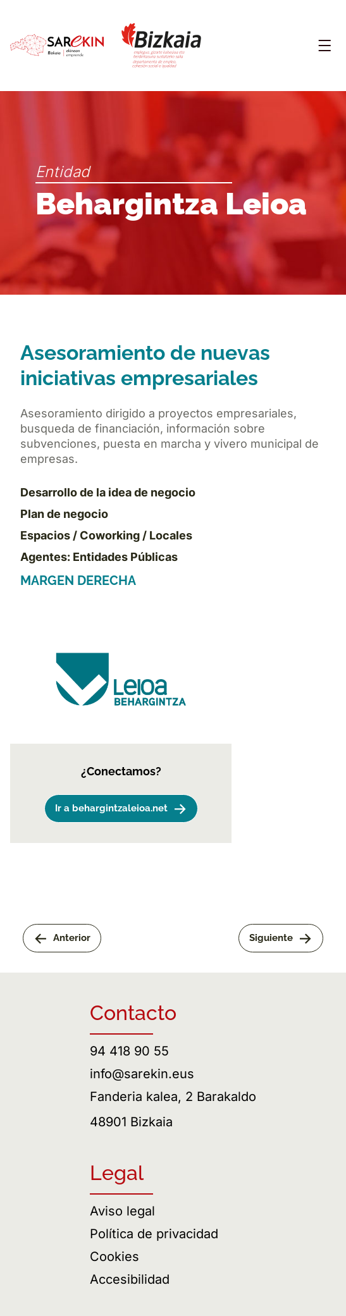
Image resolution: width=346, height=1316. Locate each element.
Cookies (114, 1256)
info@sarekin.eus (142, 1073)
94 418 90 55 (129, 1051)
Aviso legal (122, 1211)
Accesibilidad (130, 1279)
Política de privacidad (154, 1233)
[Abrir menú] (324, 45)
